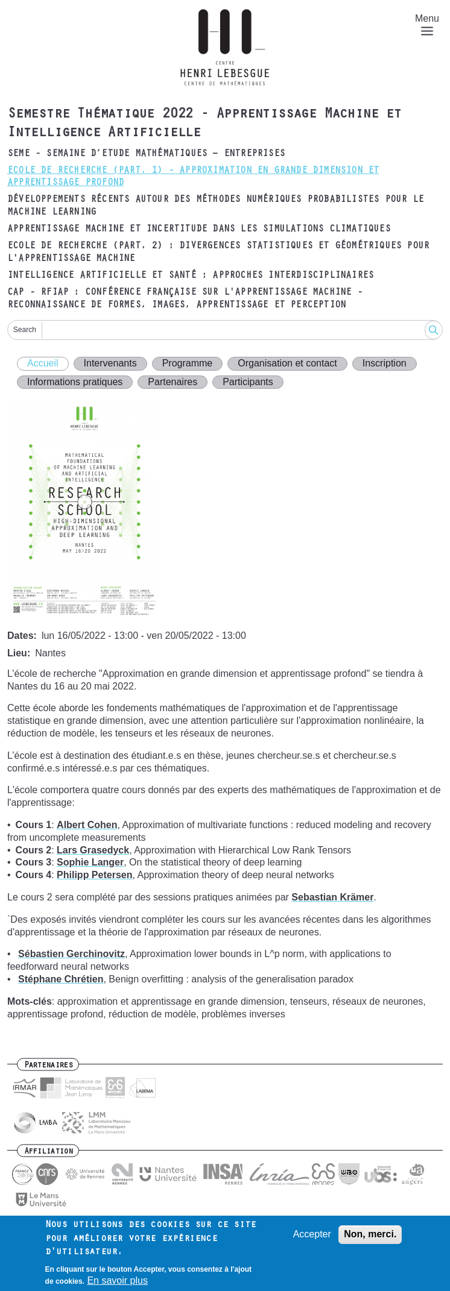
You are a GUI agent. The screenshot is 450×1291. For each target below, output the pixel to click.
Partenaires (172, 382)
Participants (248, 382)
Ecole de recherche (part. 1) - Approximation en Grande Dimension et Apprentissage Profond (193, 177)
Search (24, 329)
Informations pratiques (74, 382)
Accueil (43, 363)
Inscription (385, 363)
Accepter (312, 1235)
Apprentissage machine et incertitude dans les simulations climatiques (198, 229)
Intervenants (110, 363)
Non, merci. (370, 1235)
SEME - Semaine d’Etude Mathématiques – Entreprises (146, 154)
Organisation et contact (287, 363)
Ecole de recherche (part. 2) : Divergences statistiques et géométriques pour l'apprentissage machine (218, 253)
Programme (187, 363)
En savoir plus (117, 1281)
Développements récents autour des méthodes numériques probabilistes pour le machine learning (215, 206)
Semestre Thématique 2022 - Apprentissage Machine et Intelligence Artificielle (204, 124)
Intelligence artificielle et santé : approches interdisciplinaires (190, 276)
